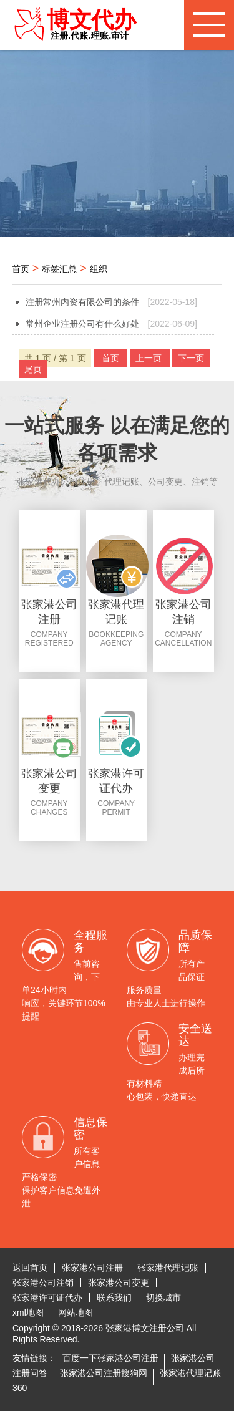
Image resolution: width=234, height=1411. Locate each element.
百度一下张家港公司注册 (110, 1358)
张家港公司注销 (43, 1282)
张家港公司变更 (118, 1282)
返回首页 (29, 1268)
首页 (20, 269)
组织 (98, 269)
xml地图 (28, 1312)
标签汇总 (59, 269)
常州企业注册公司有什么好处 (112, 323)
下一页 (191, 358)
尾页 (33, 369)
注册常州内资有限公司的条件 (112, 302)
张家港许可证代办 (47, 1297)
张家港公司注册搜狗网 (103, 1373)
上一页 (149, 358)
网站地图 (75, 1312)
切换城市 (163, 1297)
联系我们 (114, 1297)
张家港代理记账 (167, 1268)
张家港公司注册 (92, 1268)
